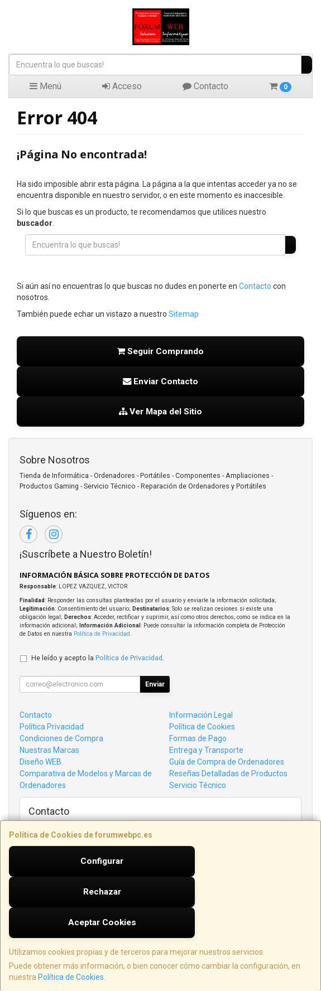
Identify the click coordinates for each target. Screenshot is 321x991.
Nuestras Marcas (49, 750)
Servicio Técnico (197, 785)
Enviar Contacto (160, 381)
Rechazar (102, 892)
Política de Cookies (71, 977)
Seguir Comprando (160, 351)
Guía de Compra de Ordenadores (226, 761)
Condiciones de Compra (61, 738)
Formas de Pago (198, 738)
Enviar (155, 684)
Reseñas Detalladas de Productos (228, 773)
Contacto (205, 86)
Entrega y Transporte (206, 750)
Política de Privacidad (102, 634)
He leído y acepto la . (97, 658)
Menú (45, 86)
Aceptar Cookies (102, 922)
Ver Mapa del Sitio (160, 412)
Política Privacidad (52, 726)
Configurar (101, 861)
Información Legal (201, 714)
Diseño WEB (40, 761)
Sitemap (184, 314)
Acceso (122, 86)
